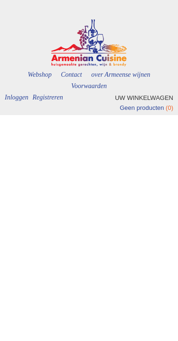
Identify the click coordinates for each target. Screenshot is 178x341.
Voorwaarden (89, 86)
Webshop (40, 74)
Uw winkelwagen (144, 97)
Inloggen (16, 97)
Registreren (47, 97)
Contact (71, 74)
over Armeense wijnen (120, 74)
